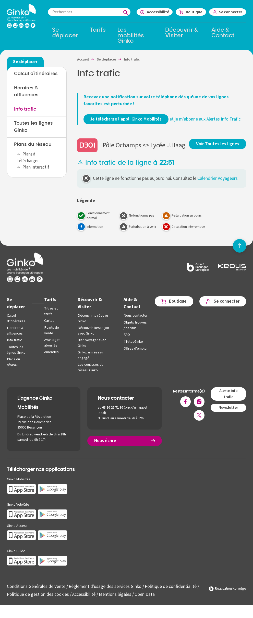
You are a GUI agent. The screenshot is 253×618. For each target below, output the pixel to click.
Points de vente (51, 337)
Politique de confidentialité (171, 593)
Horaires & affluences (15, 337)
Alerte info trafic (228, 400)
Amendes (51, 359)
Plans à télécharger (28, 158)
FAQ (125, 347)
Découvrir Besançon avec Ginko (92, 337)
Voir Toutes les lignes (218, 151)
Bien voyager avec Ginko (91, 349)
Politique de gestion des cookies (38, 600)
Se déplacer (16, 310)
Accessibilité (84, 600)
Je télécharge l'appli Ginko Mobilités (126, 119)
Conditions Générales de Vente (36, 593)
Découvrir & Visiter (89, 310)
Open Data (145, 600)
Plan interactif (35, 168)
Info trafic (25, 110)
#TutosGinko (131, 353)
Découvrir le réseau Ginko (92, 325)
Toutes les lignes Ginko (16, 356)
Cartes (49, 328)
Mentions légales (115, 600)
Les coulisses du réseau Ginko (89, 374)
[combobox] (87, 12)
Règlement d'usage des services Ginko (105, 593)
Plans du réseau (33, 145)
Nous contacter (129, 325)
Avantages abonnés (52, 349)
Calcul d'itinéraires (36, 74)
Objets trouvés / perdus (133, 337)
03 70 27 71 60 (112, 414)
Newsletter (228, 414)
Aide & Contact (130, 310)
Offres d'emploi (128, 363)
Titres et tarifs (50, 318)
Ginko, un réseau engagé (89, 361)
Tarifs (50, 307)
